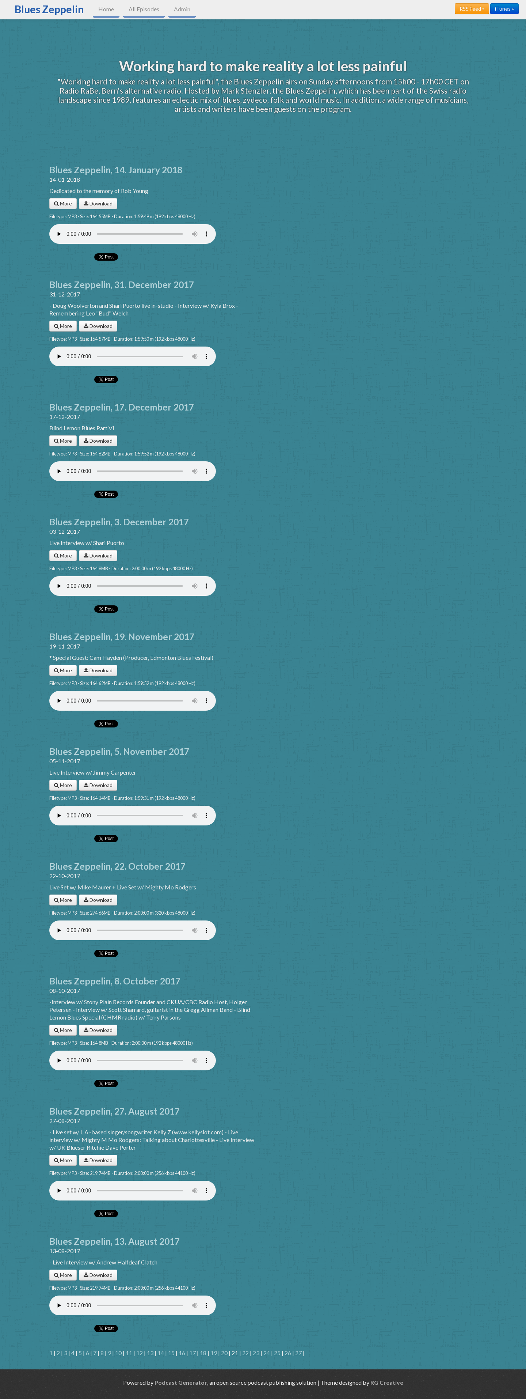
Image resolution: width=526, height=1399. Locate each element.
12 (139, 1352)
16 (182, 1352)
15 (171, 1352)
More (63, 203)
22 (245, 1352)
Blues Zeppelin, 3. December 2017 (119, 522)
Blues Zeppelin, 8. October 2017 (114, 981)
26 (288, 1352)
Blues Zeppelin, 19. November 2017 (121, 636)
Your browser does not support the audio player (132, 234)
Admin (182, 8)
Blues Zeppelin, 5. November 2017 (119, 751)
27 (298, 1352)
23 (256, 1352)
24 (266, 1352)
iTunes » (504, 8)
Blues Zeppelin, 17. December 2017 (121, 407)
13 (150, 1352)
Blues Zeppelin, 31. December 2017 (121, 284)
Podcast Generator (181, 1382)
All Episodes (144, 8)
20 (224, 1352)
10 (118, 1352)
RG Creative (386, 1382)
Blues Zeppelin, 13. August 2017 (114, 1241)
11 (129, 1352)
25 (277, 1352)
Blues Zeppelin (49, 9)
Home (106, 8)
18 (203, 1352)
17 (192, 1352)
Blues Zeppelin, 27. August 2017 (114, 1111)
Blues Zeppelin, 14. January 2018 (115, 170)
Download (98, 203)
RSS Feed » (472, 8)
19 (213, 1352)
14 (160, 1352)
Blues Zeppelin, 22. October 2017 (117, 866)
